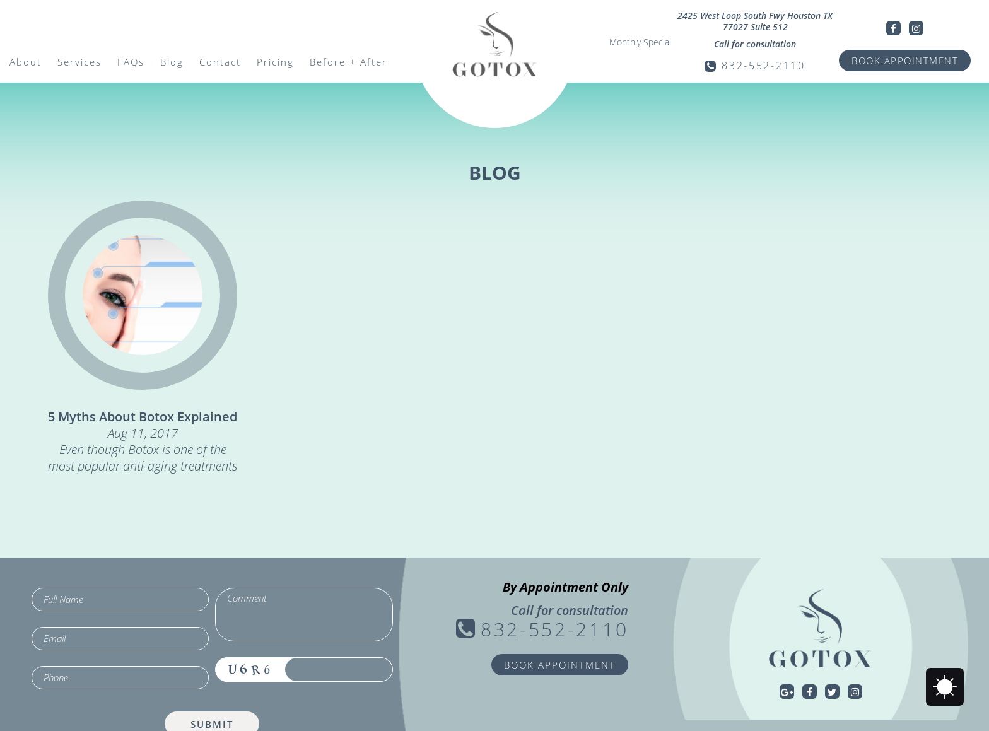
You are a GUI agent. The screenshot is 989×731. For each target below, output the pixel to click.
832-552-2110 (763, 66)
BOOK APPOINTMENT (904, 60)
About (25, 62)
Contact (220, 62)
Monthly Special (640, 42)
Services (79, 62)
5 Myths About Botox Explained (142, 416)
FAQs (130, 62)
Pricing (275, 62)
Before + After (348, 62)
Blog (172, 62)
